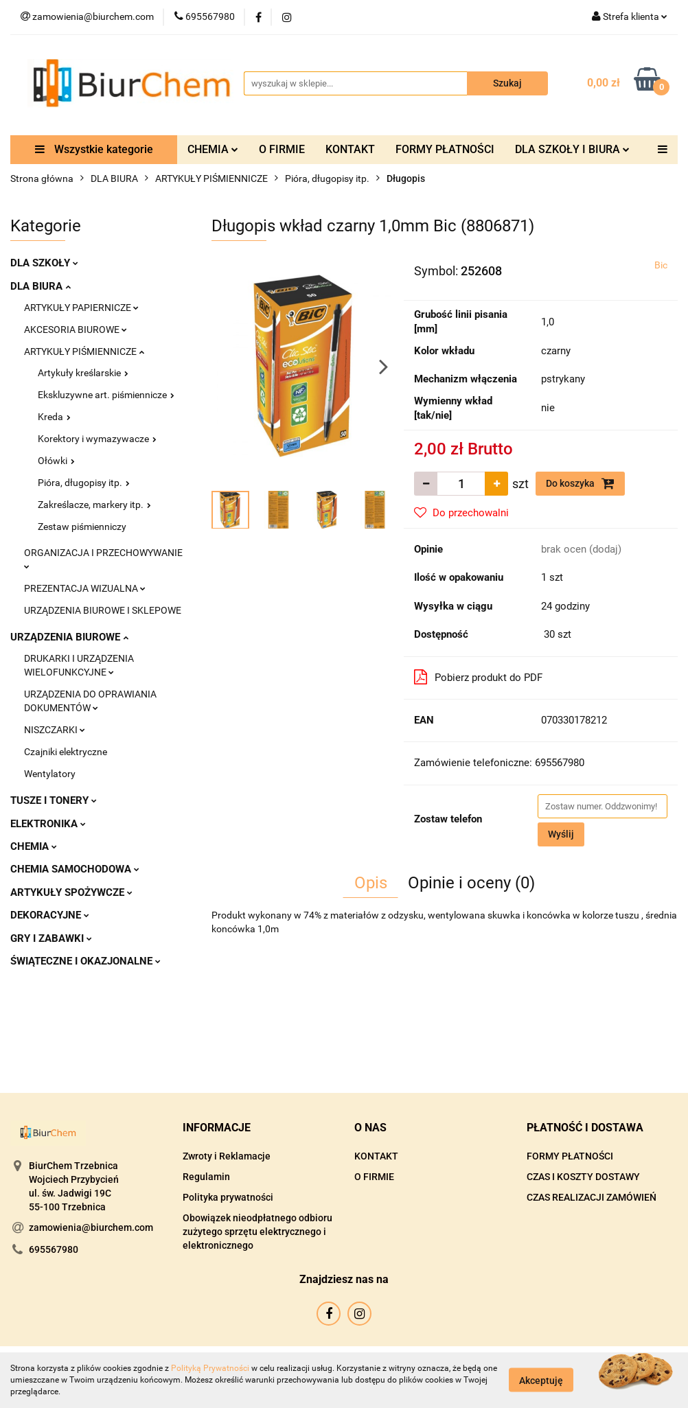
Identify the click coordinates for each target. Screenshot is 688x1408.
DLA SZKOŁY (44, 263)
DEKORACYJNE (49, 915)
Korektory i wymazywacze (97, 438)
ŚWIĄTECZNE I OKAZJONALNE (85, 961)
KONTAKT (350, 149)
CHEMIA (212, 149)
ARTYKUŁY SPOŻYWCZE (71, 892)
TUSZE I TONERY (53, 800)
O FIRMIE (282, 149)
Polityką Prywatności (210, 1368)
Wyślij (561, 834)
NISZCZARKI (54, 729)
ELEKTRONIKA (48, 824)
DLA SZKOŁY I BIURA (572, 149)
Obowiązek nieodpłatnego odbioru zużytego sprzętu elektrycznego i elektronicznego (257, 1231)
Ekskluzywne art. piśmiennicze (106, 394)
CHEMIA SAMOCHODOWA (74, 869)
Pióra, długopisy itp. (84, 482)
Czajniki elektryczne (65, 751)
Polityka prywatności (228, 1197)
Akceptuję (541, 1380)
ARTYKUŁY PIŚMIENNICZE (84, 351)
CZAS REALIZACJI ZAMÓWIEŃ (591, 1197)
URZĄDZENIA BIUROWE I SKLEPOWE (102, 610)
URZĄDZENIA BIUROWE (69, 637)
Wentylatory (50, 773)
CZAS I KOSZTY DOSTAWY (583, 1176)
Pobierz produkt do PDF (478, 676)
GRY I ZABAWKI (51, 938)
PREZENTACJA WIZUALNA (85, 588)
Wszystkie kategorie (94, 149)
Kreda (54, 416)
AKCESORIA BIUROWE (75, 329)
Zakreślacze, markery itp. (94, 504)
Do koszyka (580, 483)
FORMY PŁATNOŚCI (444, 149)
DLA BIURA (40, 286)
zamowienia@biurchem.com (91, 1227)
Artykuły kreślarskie (83, 372)
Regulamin (206, 1176)
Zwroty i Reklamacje (227, 1156)
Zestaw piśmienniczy (82, 526)
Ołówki (56, 460)
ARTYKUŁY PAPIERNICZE (81, 307)
